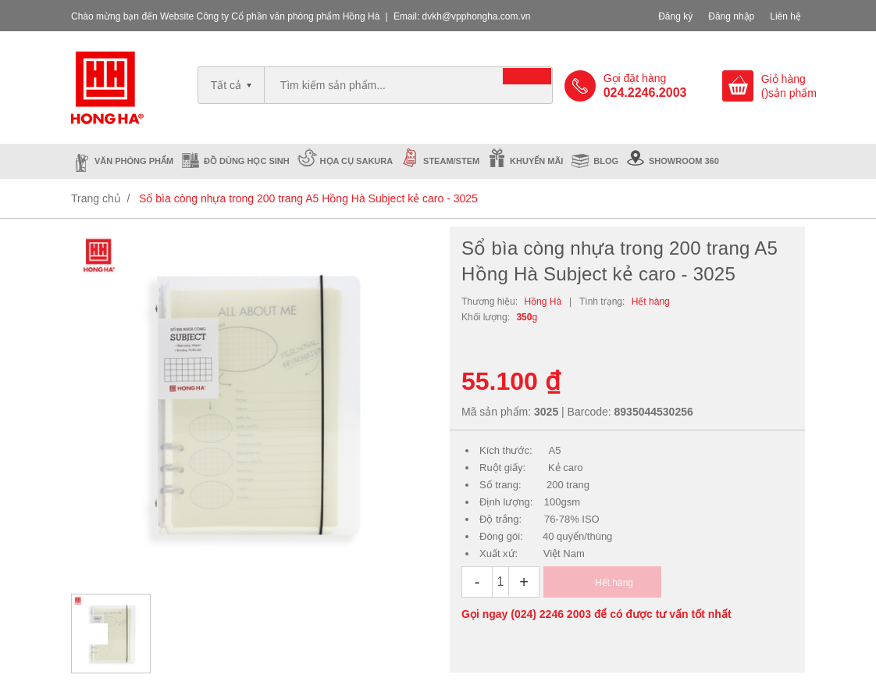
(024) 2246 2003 (551, 614)
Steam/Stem (451, 161)
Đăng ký (675, 16)
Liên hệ (785, 16)
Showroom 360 (684, 161)
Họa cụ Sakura (356, 161)
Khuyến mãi (536, 161)
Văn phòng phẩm (133, 161)
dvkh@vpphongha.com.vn (476, 16)
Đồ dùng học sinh (247, 161)
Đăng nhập (731, 16)
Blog (605, 161)
